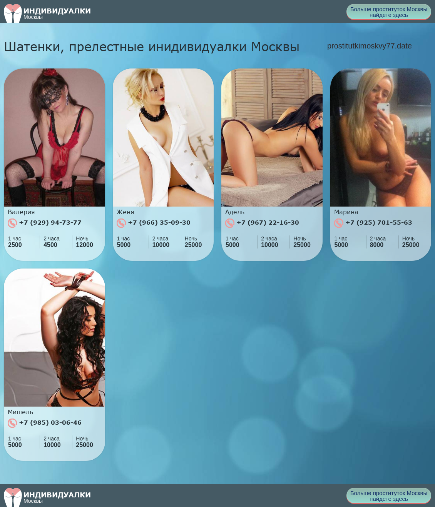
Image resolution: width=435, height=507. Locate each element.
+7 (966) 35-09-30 (154, 223)
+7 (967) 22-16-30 (262, 223)
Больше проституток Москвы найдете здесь (389, 12)
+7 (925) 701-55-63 (373, 223)
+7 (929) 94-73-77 (45, 223)
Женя (125, 212)
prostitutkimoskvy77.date (369, 46)
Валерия (21, 212)
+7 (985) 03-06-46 (45, 423)
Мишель (20, 412)
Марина (346, 212)
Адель (234, 212)
